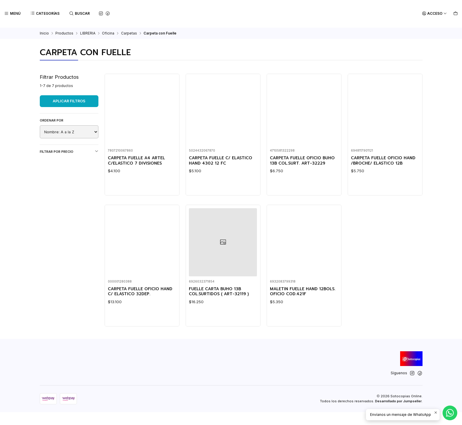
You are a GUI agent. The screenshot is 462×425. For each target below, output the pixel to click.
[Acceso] (435, 13)
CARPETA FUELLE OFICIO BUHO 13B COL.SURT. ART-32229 (300, 163)
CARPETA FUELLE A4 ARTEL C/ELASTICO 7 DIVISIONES (140, 161)
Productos (64, 33)
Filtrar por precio (69, 151)
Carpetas (129, 33)
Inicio (44, 33)
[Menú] (12, 13)
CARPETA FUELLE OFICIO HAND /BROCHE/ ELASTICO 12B (382, 163)
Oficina (108, 33)
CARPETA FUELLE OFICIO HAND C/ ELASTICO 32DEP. (139, 330)
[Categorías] (44, 13)
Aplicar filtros (69, 100)
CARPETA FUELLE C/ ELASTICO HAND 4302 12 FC (221, 161)
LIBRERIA (87, 33)
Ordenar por (51, 120)
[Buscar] (78, 13)
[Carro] (456, 13)
